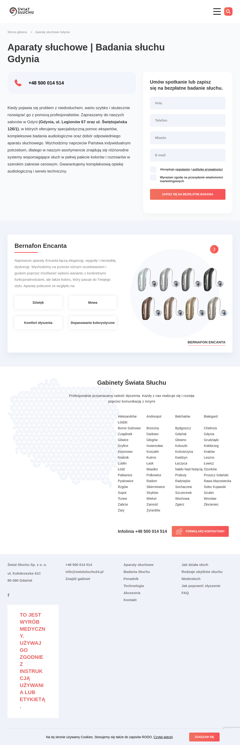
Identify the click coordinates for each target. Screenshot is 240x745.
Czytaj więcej (163, 737)
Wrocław (210, 498)
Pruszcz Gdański (216, 475)
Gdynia (209, 434)
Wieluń (151, 498)
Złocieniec (211, 504)
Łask (150, 463)
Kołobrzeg (211, 446)
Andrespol (153, 416)
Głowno (180, 440)
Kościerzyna (184, 451)
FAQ (185, 593)
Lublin (122, 463)
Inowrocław (154, 446)
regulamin (182, 169)
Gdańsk (180, 434)
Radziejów (182, 481)
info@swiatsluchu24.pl (85, 572)
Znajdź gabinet (78, 579)
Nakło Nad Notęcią (188, 469)
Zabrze (123, 504)
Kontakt (130, 600)
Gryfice (123, 446)
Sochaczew (183, 487)
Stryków (152, 493)
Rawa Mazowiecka (217, 481)
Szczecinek (183, 493)
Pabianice (125, 475)
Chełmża (210, 428)
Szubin (209, 493)
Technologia (134, 586)
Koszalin (152, 451)
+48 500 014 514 (46, 82)
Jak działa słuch (195, 565)
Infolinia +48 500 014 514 (142, 531)
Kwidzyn (181, 457)
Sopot (122, 493)
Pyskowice (125, 481)
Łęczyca (181, 463)
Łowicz (209, 463)
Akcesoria (132, 593)
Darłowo (152, 434)
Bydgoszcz (183, 428)
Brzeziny (152, 428)
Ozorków (210, 469)
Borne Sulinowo (129, 428)
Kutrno (151, 457)
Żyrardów (153, 510)
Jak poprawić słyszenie (201, 586)
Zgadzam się (204, 737)
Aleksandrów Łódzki (127, 419)
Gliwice (123, 440)
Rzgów (123, 487)
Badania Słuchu (137, 572)
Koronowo (125, 451)
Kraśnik (123, 457)
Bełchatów (182, 416)
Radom (151, 481)
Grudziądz (211, 440)
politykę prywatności (207, 169)
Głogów (152, 440)
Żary (121, 510)
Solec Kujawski (215, 487)
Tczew (122, 498)
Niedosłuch (191, 579)
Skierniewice (155, 487)
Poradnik (131, 579)
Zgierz (179, 504)
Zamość (152, 504)
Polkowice (153, 475)
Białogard (211, 416)
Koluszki (181, 446)
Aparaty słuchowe (139, 565)
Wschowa (182, 498)
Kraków (209, 451)
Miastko (152, 469)
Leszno (209, 457)
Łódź (121, 469)
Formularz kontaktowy (205, 531)
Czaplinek (125, 434)
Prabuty (180, 475)
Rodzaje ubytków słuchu (202, 572)
